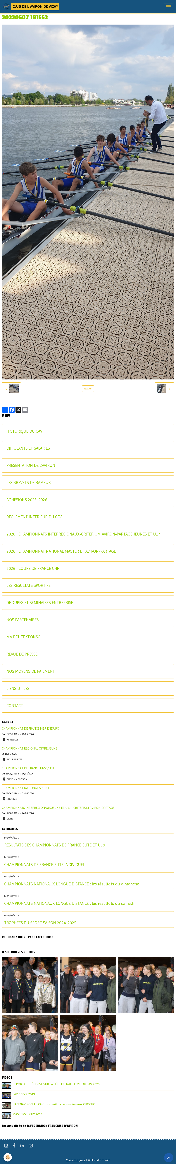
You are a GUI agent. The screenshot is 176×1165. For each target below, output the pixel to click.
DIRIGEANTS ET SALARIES (28, 448)
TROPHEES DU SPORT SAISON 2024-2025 (40, 922)
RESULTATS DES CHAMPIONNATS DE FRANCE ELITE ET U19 (54, 845)
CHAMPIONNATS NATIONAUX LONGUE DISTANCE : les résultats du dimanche (71, 884)
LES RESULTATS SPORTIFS (28, 585)
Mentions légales (75, 1160)
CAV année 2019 (24, 1094)
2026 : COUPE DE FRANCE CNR (32, 568)
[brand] (31, 6)
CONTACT (14, 705)
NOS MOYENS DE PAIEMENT (30, 671)
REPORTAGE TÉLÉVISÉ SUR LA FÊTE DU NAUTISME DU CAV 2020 (56, 1084)
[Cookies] (8, 1157)
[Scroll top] (168, 1157)
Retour (88, 388)
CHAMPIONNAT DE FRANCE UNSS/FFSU (28, 768)
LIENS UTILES (17, 688)
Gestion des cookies (99, 1160)
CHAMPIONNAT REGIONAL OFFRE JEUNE (29, 748)
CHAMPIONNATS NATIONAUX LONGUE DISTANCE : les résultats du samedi (69, 903)
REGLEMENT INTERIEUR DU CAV (34, 516)
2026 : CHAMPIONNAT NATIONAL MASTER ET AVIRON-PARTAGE (61, 551)
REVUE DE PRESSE (21, 654)
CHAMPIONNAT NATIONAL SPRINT (25, 788)
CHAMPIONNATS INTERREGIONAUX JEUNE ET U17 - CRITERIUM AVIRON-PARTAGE (58, 808)
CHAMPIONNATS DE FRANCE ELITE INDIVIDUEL (44, 864)
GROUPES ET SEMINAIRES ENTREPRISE (39, 602)
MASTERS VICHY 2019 (27, 1114)
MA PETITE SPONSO (23, 636)
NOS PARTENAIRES (22, 619)
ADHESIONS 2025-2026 (26, 499)
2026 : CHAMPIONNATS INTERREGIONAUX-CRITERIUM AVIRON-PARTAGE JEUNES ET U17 (83, 534)
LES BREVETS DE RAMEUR (28, 482)
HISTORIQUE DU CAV (24, 431)
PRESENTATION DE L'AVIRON (30, 465)
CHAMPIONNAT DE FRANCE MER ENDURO (30, 728)
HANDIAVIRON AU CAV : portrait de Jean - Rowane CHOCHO (54, 1104)
